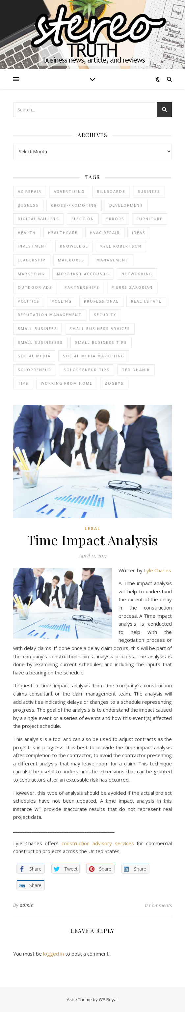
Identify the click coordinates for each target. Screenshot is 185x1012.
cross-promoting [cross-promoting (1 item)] (74, 205)
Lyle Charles (157, 570)
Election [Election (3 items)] (82, 218)
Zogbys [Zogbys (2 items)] (114, 383)
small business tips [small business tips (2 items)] (101, 342)
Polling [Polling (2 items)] (62, 301)
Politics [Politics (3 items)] (29, 301)
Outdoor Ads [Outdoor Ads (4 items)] (35, 287)
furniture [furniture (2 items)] (150, 218)
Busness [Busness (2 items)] (28, 205)
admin (27, 905)
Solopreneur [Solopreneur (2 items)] (34, 369)
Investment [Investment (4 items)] (33, 246)
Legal (92, 528)
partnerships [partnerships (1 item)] (82, 287)
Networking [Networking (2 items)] (136, 273)
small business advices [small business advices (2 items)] (99, 328)
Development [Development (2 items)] (126, 205)
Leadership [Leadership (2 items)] (32, 259)
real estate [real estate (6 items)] (146, 301)
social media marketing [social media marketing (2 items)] (93, 355)
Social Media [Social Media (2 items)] (34, 355)
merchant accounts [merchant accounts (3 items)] (83, 273)
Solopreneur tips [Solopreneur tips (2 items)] (87, 369)
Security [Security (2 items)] (105, 314)
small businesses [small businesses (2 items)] (40, 342)
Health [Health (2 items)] (27, 232)
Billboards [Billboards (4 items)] (111, 191)
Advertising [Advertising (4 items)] (69, 191)
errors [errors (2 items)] (115, 218)
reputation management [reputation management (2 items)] (50, 314)
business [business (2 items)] (149, 191)
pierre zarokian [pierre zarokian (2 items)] (132, 287)
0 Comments (158, 905)
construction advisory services (98, 843)
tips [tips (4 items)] (23, 383)
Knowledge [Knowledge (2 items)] (74, 246)
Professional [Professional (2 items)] (101, 301)
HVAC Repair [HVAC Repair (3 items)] (105, 232)
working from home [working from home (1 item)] (66, 383)
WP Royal (108, 999)
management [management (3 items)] (112, 259)
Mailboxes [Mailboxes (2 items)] (71, 259)
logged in (53, 953)
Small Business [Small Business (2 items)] (37, 328)
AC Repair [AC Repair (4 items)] (29, 191)
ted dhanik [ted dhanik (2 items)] (136, 369)
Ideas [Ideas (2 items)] (138, 232)
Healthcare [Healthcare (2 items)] (63, 232)
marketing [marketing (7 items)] (31, 273)
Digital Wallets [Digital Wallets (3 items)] (38, 218)
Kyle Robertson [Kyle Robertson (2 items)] (121, 246)
